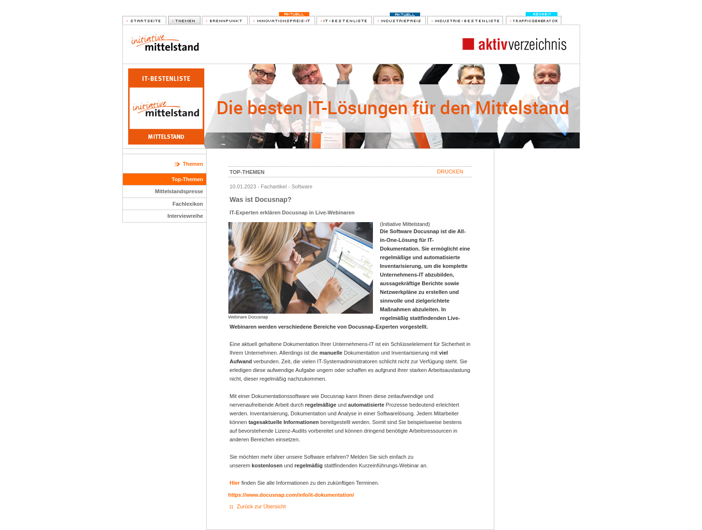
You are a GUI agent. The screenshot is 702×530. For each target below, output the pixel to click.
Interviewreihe (185, 216)
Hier (235, 483)
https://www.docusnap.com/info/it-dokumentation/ (291, 495)
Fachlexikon (187, 204)
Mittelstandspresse (179, 191)
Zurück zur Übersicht (261, 506)
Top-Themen (187, 179)
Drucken (450, 171)
